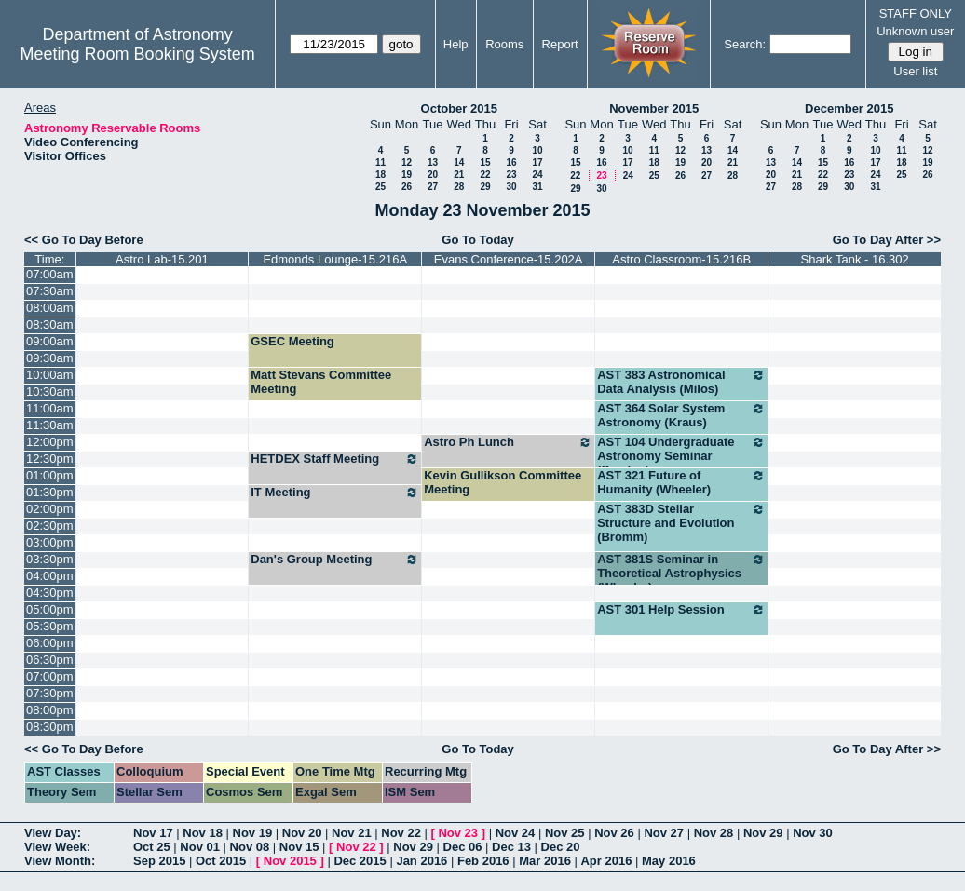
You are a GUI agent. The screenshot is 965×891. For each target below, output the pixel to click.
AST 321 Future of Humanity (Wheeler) (681, 482)
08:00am (50, 308)
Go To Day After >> (887, 240)
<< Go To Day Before (83, 240)
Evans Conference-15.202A (508, 259)
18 (380, 174)
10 (537, 150)
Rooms (504, 44)
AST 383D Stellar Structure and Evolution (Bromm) (681, 523)
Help (456, 44)
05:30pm (50, 626)
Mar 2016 (545, 861)
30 (511, 187)
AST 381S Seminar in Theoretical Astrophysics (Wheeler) (681, 573)
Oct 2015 (221, 861)
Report (560, 44)
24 (537, 174)
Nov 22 (401, 833)
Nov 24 (516, 833)
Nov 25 (565, 833)
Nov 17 (153, 833)
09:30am (50, 358)
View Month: (59, 861)
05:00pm (50, 609)
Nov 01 (200, 847)
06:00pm (50, 643)
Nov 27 (664, 833)
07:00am (50, 274)
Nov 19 (253, 833)
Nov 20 (302, 833)
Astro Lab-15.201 (162, 259)
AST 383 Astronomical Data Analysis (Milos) (681, 382)
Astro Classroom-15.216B (681, 259)
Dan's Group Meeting (335, 559)
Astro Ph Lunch (508, 442)
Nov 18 (203, 833)
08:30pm (50, 727)
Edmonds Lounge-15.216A (335, 259)
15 (485, 162)
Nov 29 (763, 833)
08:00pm (50, 710)
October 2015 (459, 108)
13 (433, 162)
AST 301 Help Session (681, 609)
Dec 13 (511, 847)
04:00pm (50, 576)
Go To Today (478, 240)
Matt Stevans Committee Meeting (321, 382)
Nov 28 (714, 833)
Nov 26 (614, 833)
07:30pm (50, 693)
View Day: (52, 833)
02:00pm (50, 509)
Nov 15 (299, 847)
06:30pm (50, 660)
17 (537, 162)
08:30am (50, 324)
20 (433, 174)
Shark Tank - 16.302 (855, 259)
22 (485, 174)
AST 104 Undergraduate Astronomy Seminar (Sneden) (681, 456)
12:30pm (50, 459)
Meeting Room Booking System (137, 54)
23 (511, 174)
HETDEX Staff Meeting (335, 459)
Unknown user (915, 31)
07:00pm (50, 676)
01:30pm (50, 492)
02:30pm (50, 526)
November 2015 (654, 108)
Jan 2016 (421, 861)
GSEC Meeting (292, 341)
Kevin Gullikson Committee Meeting (502, 482)
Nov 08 (250, 847)
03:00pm (50, 542)
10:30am (50, 391)
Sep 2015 (159, 861)
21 (459, 174)
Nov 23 (458, 833)
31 (537, 187)
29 (485, 187)
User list (915, 71)
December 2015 (849, 108)
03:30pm (50, 559)
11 (380, 162)
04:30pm (50, 593)
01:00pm (50, 475)
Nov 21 (352, 833)
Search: (745, 44)
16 (511, 162)
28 (459, 187)
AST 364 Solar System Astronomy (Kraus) (681, 415)
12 (406, 162)
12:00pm (50, 442)
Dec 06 (462, 847)
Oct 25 (151, 847)
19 (406, 174)
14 (459, 162)
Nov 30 (813, 833)
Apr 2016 (606, 861)
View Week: (57, 847)
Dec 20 (560, 847)
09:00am (50, 341)
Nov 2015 (290, 861)
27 (433, 187)
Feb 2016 (483, 861)
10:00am (50, 375)
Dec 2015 (359, 861)
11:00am (50, 408)
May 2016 (669, 861)
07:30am (50, 291)
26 (406, 187)
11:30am (50, 425)
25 (380, 187)
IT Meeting (335, 492)
